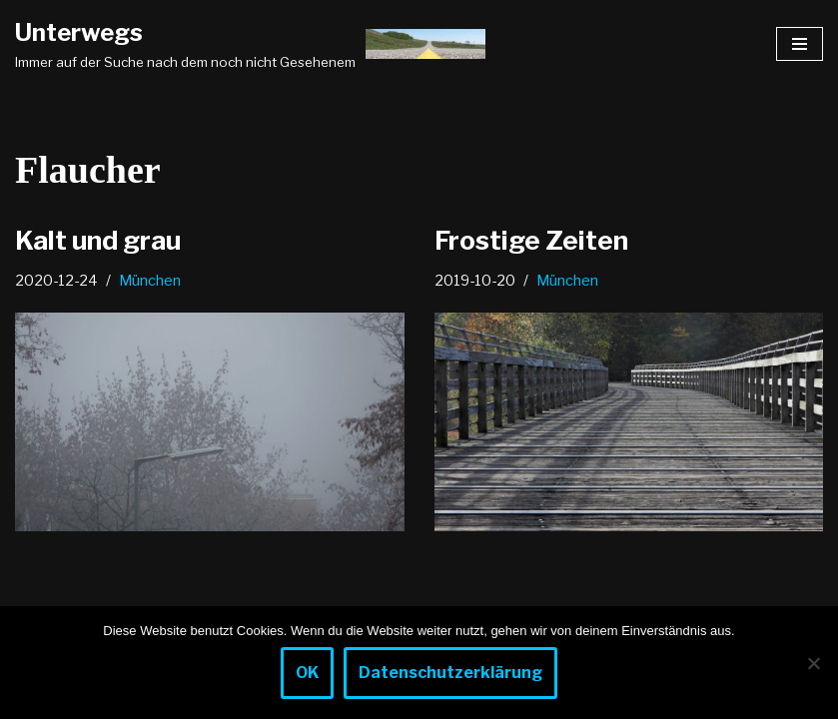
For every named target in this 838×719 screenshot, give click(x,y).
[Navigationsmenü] (799, 44)
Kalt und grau (98, 240)
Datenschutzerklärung (450, 672)
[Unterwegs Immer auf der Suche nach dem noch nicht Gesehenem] (250, 44)
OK (307, 672)
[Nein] (813, 663)
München (150, 281)
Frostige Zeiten (531, 240)
